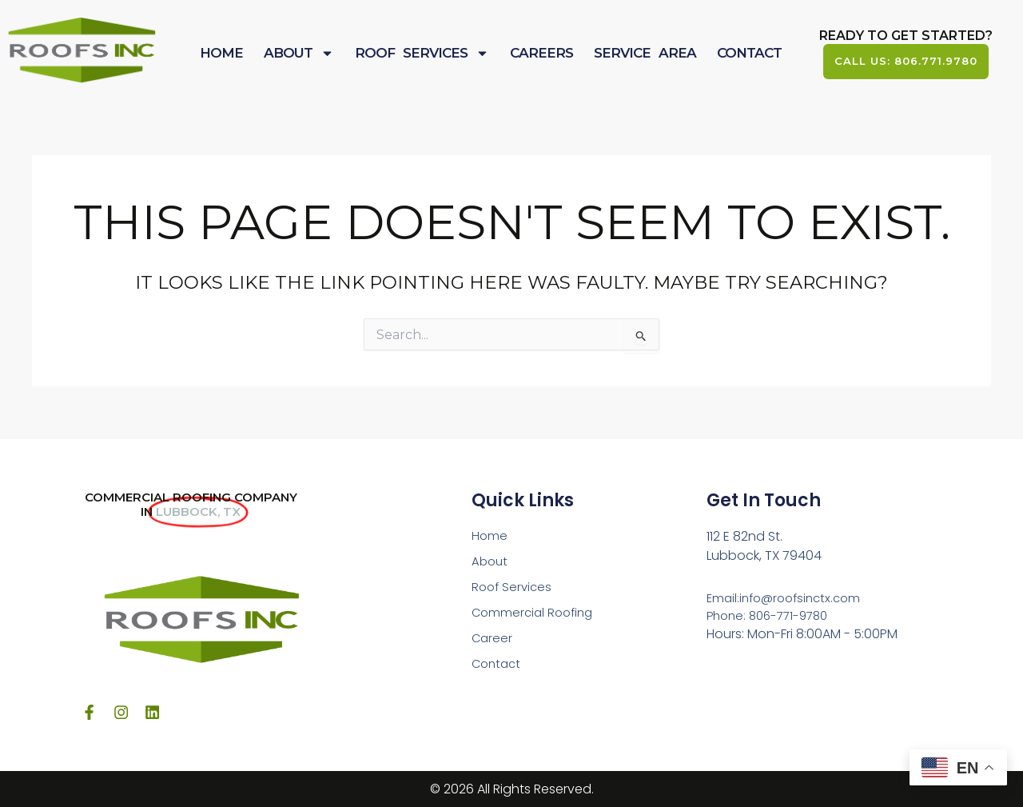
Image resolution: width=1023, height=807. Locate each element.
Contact (749, 54)
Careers (541, 54)
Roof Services (422, 54)
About (299, 54)
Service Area (645, 54)
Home (221, 54)
